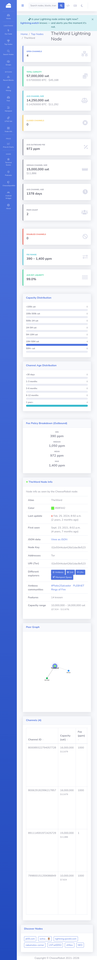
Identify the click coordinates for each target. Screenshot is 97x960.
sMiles (69, 945)
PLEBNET (78, 585)
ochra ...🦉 (45, 938)
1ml (70, 572)
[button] (92, 5)
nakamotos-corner (35, 945)
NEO (80, 945)
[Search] (43, 6)
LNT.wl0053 (55, 945)
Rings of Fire (58, 589)
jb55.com (30, 938)
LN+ (80, 572)
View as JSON (59, 539)
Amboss (58, 572)
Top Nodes (37, 34)
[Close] (92, 19)
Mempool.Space (62, 577)
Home (24, 34)
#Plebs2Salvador (61, 585)
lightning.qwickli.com (65, 938)
